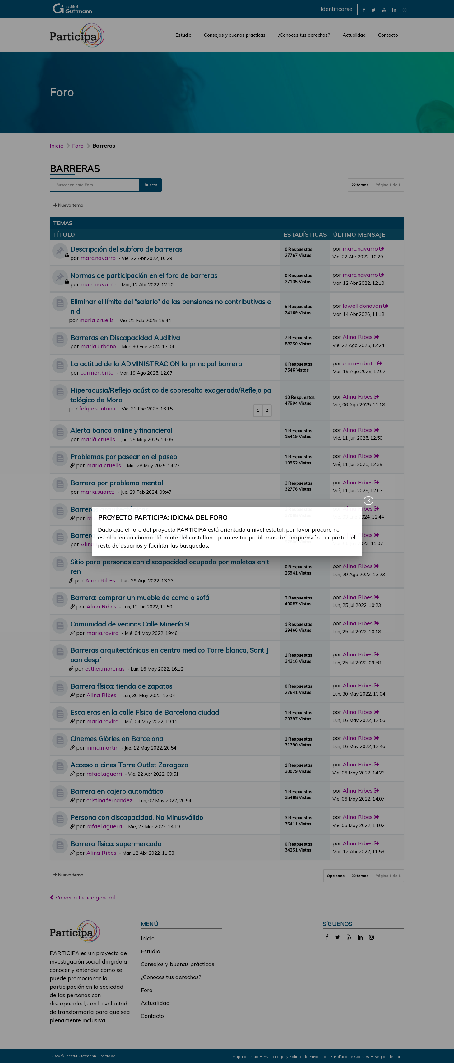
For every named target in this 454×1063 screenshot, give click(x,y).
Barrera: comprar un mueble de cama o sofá (139, 597)
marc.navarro (98, 257)
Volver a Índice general (83, 897)
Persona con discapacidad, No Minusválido (136, 817)
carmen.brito (97, 372)
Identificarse (336, 8)
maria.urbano (98, 346)
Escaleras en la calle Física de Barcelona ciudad (144, 712)
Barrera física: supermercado (115, 843)
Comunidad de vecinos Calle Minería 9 (129, 624)
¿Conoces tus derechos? (304, 35)
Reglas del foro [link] (388, 1056)
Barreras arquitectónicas (109, 509)
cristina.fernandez (109, 800)
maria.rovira (102, 632)
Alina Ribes (358, 336)
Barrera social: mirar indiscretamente (128, 535)
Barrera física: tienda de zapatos (121, 686)
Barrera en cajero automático (116, 791)
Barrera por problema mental (116, 482)
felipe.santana (97, 408)
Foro (146, 990)
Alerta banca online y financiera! (121, 430)
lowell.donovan (362, 305)
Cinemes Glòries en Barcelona (116, 738)
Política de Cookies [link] (351, 1056)
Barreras (75, 168)
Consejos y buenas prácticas (235, 35)
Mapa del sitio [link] (245, 1056)
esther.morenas (105, 668)
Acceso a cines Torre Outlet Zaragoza (129, 764)
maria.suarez (98, 491)
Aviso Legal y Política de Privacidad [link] (296, 1056)
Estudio (183, 35)
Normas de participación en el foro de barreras (143, 275)
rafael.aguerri (104, 773)
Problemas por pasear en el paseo (123, 456)
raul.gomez (101, 518)
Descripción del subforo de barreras (126, 249)
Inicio (56, 145)
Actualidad (354, 35)
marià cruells (96, 320)
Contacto (388, 35)
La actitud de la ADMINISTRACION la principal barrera (156, 363)
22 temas (359, 185)
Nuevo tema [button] (68, 205)
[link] (364, 9)
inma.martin (102, 747)
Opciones (336, 875)
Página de (388, 185)
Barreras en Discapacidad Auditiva (125, 337)
